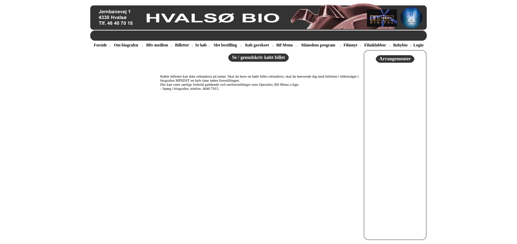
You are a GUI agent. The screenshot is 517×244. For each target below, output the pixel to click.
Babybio (400, 45)
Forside (100, 45)
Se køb (201, 45)
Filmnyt (350, 45)
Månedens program (318, 45)
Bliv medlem (157, 45)
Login (418, 45)
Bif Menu (284, 45)
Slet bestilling (225, 45)
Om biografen (126, 45)
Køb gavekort (257, 45)
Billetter (182, 45)
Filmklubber (375, 45)
